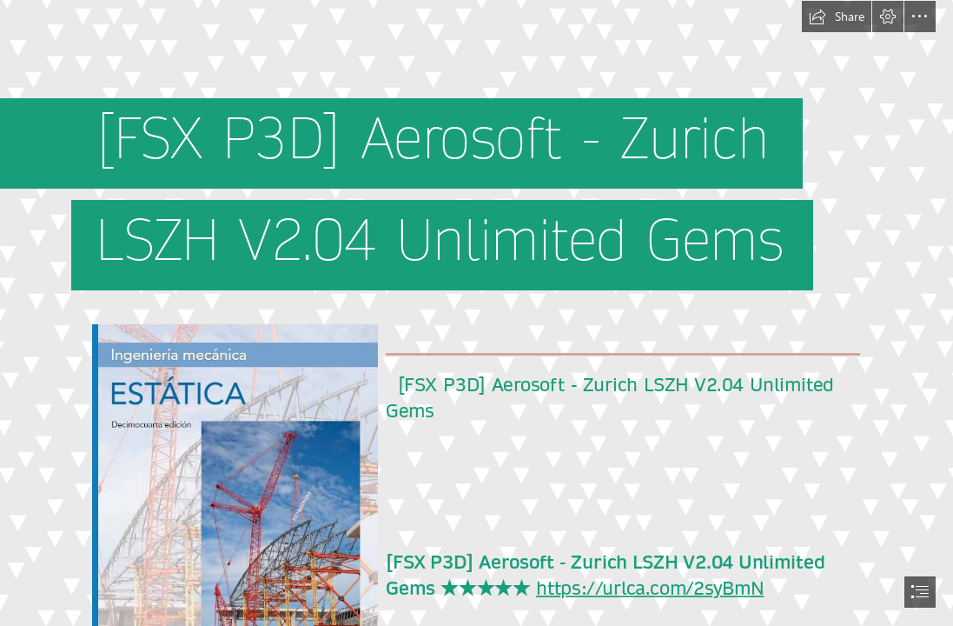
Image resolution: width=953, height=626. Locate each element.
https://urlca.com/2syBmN (650, 588)
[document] (476, 313)
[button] (836, 16)
